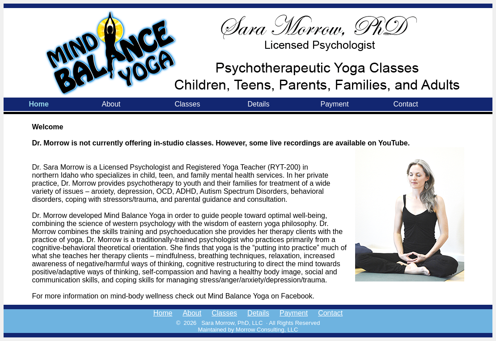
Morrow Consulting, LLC (267, 329)
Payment (335, 104)
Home (39, 104)
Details (259, 104)
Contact (406, 104)
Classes (187, 104)
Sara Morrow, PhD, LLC (232, 323)
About (111, 104)
